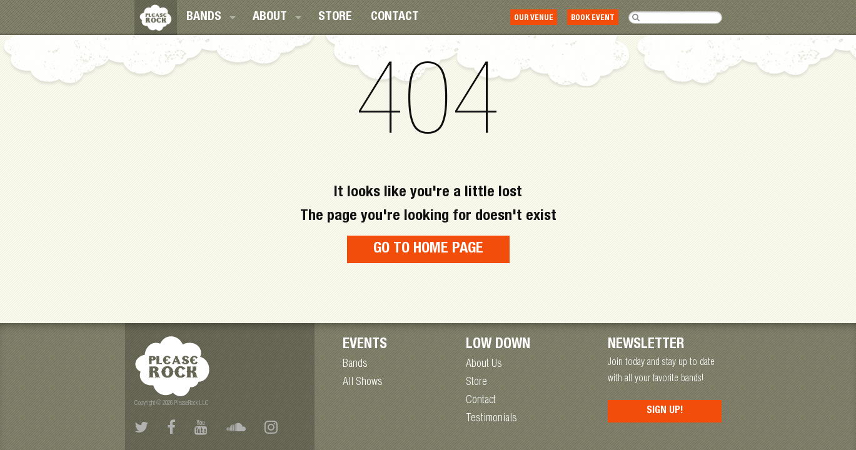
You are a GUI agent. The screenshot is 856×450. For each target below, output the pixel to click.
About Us (484, 364)
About (270, 17)
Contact (395, 17)
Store (335, 17)
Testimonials (491, 418)
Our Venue (533, 18)
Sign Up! (665, 411)
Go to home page (428, 249)
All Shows (363, 382)
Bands (203, 17)
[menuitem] (210, 17)
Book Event (593, 18)
